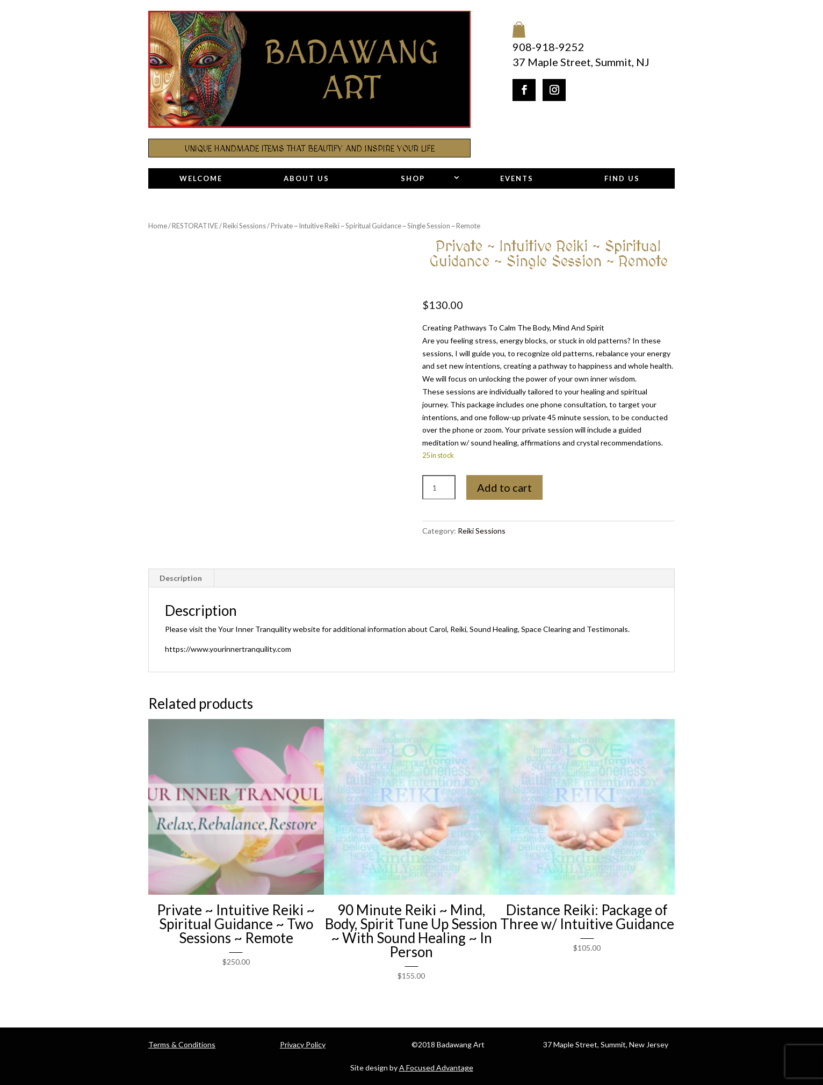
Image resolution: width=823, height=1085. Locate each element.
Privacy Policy (303, 1044)
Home (157, 225)
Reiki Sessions (244, 225)
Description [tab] (181, 578)
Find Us (622, 178)
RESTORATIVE (195, 225)
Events (516, 178)
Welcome (200, 178)
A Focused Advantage (436, 1067)
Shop (413, 178)
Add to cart (504, 487)
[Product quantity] (439, 488)
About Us (306, 178)
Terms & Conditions (181, 1044)
